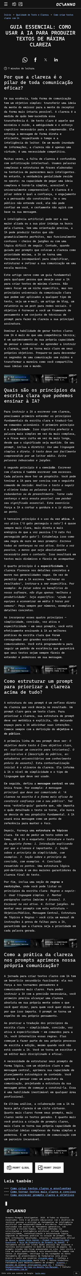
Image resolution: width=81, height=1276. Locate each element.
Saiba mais (40, 1273)
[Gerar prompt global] (18, 1168)
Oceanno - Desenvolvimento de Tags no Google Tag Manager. (36, 1266)
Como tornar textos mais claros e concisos (43, 1191)
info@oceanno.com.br (17, 1269)
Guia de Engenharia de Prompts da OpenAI (42, 1242)
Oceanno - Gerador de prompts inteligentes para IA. (36, 1263)
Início (7, 15)
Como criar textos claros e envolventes (40, 1188)
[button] (25, 60)
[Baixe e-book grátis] (40, 378)
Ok (76, 1273)
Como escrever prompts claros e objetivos (42, 1195)
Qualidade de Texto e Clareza (32, 15)
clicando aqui (45, 1258)
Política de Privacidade (19, 1260)
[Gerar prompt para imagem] (49, 1168)
